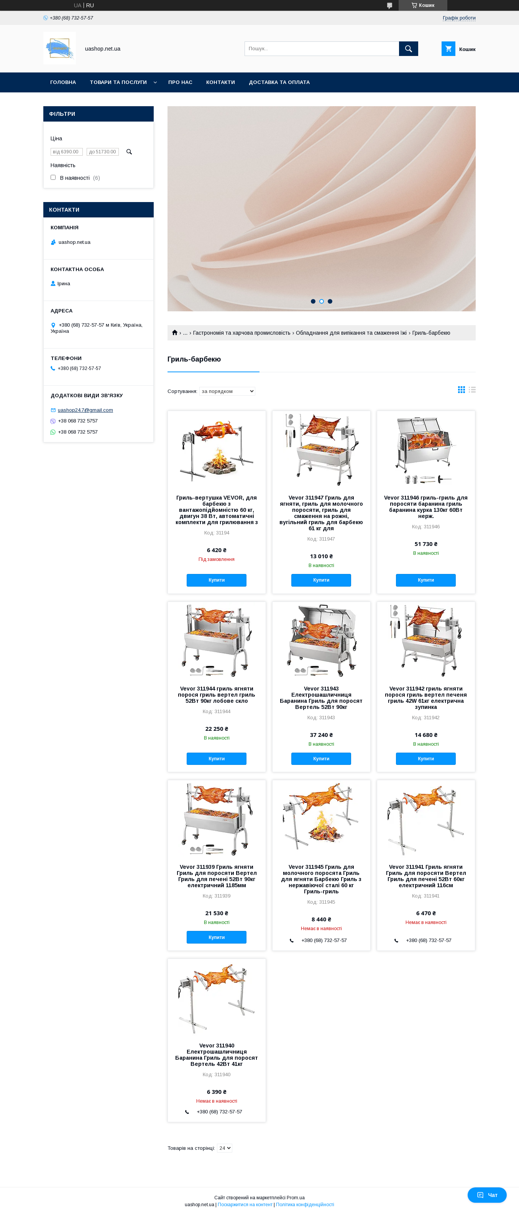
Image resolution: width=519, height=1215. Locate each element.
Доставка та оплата (279, 82)
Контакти (220, 82)
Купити (217, 580)
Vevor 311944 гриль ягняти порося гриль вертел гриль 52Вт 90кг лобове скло (216, 695)
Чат (487, 1195)
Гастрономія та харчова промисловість (242, 333)
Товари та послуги (118, 82)
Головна (63, 82)
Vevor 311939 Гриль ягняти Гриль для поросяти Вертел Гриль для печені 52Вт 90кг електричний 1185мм (217, 876)
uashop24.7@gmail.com (85, 410)
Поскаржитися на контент (245, 1204)
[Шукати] (408, 48)
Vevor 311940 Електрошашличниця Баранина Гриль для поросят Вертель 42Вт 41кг (216, 1054)
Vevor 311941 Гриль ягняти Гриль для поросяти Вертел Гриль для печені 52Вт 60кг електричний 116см (426, 876)
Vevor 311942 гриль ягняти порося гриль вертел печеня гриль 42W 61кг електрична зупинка (426, 698)
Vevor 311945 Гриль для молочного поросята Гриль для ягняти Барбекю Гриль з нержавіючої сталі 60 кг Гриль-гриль (321, 879)
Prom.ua (296, 1197)
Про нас (180, 82)
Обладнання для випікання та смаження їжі (351, 333)
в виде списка (472, 391)
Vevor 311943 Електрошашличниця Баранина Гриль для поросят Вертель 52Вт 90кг (321, 698)
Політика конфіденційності (305, 1204)
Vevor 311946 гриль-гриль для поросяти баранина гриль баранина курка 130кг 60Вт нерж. (426, 507)
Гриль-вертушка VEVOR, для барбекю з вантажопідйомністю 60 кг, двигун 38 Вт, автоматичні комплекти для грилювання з (217, 510)
